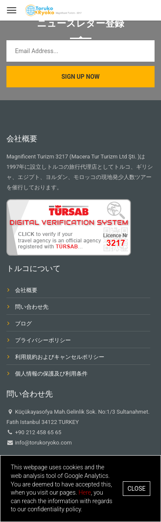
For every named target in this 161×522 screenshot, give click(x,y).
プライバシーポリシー (43, 340)
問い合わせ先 (32, 307)
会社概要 (26, 290)
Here (85, 492)
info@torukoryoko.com (43, 442)
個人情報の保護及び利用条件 (51, 373)
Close (137, 488)
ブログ (23, 323)
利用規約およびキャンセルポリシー (59, 357)
